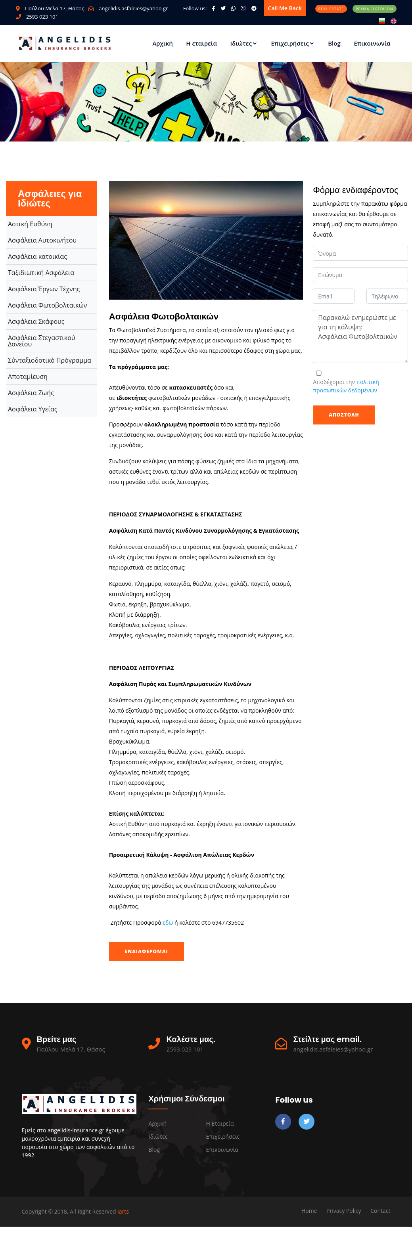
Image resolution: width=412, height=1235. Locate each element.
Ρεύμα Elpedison (374, 8)
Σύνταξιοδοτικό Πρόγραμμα (49, 360)
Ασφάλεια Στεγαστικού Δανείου (41, 341)
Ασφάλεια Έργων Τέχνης (44, 289)
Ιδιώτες (243, 43)
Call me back (285, 8)
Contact (380, 1210)
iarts (123, 1211)
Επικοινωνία (372, 43)
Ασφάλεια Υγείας (32, 409)
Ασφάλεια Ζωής (31, 393)
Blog (334, 43)
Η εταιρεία (201, 43)
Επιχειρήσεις (292, 43)
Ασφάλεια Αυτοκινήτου (42, 240)
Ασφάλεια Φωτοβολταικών (47, 305)
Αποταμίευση (28, 376)
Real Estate (331, 8)
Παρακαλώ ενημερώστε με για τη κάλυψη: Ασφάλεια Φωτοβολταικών (360, 336)
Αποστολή (344, 414)
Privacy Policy (343, 1210)
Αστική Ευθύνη (30, 224)
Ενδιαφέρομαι (146, 951)
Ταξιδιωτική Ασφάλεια (41, 273)
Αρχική (162, 43)
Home (309, 1210)
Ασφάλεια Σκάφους (36, 321)
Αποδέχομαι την (346, 386)
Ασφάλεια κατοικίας (37, 256)
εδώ (168, 922)
